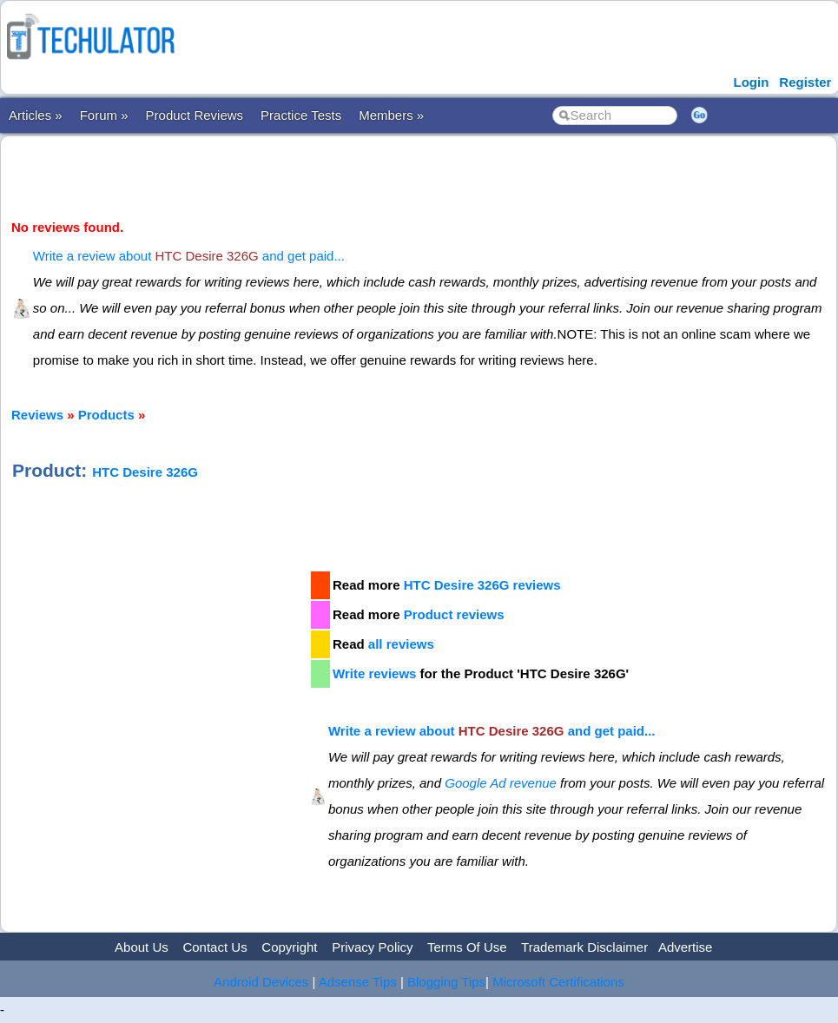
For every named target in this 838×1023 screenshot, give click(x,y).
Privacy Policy (372, 947)
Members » (391, 115)
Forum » (104, 115)
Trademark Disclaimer (584, 947)
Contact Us (214, 947)
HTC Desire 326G (145, 472)
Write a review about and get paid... (189, 255)
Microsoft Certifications (558, 981)
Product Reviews (195, 115)
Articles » (36, 115)
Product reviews (454, 614)
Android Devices (261, 981)
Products (106, 414)
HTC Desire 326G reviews (482, 585)
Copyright (289, 947)
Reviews (37, 414)
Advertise (685, 947)
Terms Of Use (467, 947)
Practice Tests (301, 115)
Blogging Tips (446, 981)
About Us (141, 947)
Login (751, 82)
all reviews (401, 644)
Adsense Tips (358, 981)
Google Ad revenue (501, 783)
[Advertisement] (160, 691)
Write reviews (374, 673)
